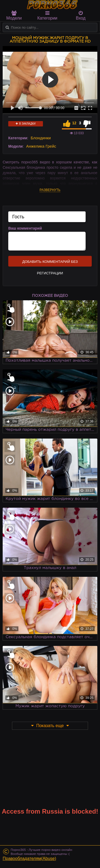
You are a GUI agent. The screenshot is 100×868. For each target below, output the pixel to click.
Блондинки (41, 138)
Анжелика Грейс (41, 146)
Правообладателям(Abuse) (29, 858)
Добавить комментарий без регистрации (50, 263)
